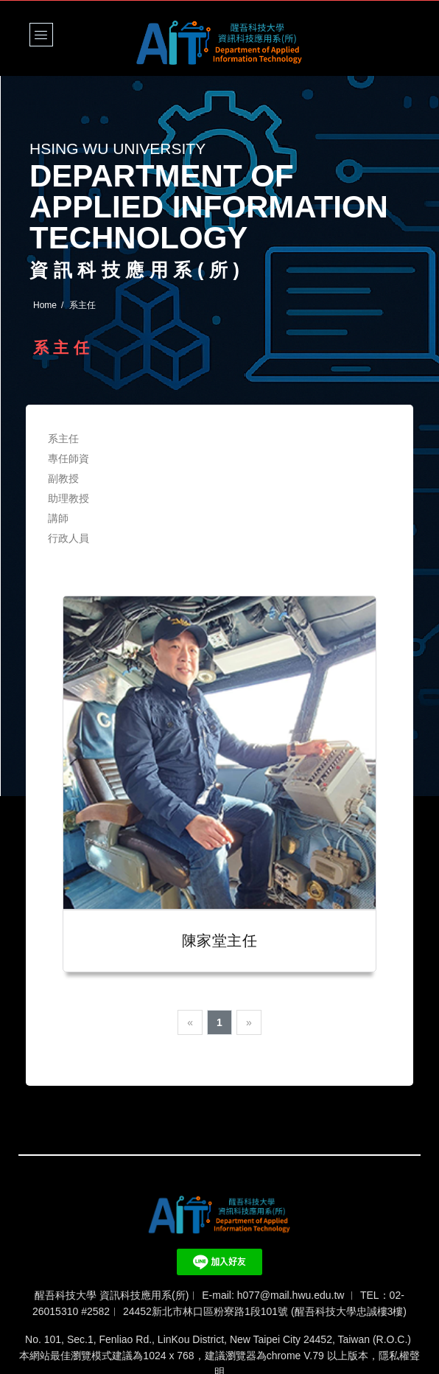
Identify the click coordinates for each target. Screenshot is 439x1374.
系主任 (63, 438)
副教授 (63, 478)
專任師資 (69, 458)
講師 (58, 518)
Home (45, 305)
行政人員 (69, 538)
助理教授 (69, 498)
